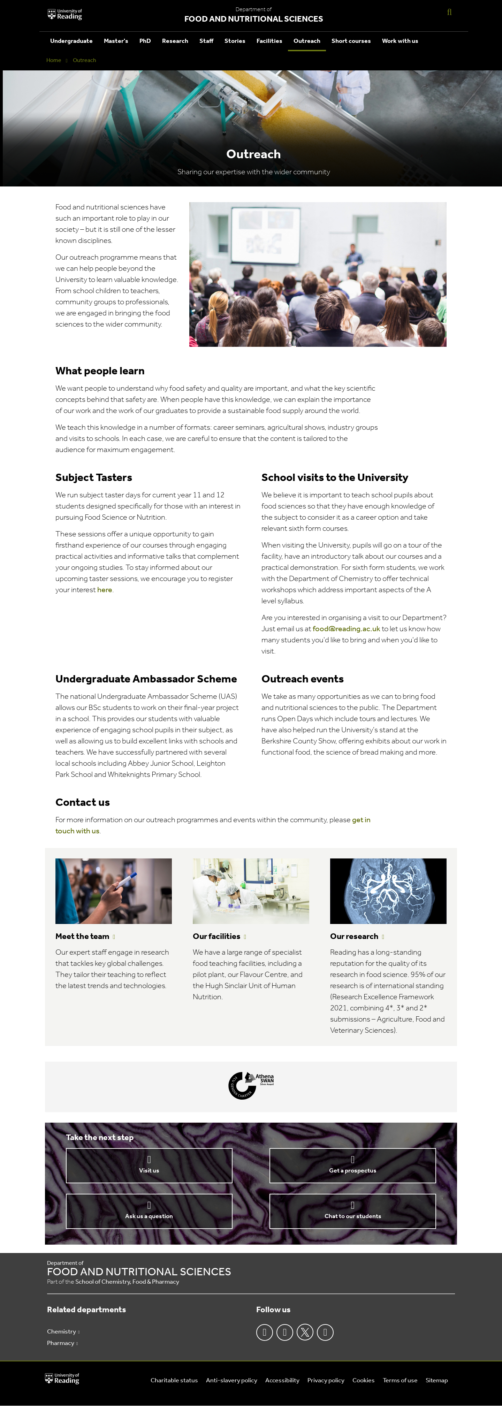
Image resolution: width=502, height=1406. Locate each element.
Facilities (269, 41)
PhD (145, 41)
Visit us (149, 1171)
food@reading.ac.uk (346, 629)
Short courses (351, 41)
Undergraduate (71, 41)
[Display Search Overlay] (449, 11)
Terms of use (400, 1380)
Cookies (363, 1380)
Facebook (264, 1332)
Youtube (325, 1332)
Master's (116, 41)
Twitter (305, 1332)
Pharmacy (60, 1343)
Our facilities (217, 937)
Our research (354, 937)
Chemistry (61, 1332)
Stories (235, 41)
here (104, 590)
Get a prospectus (352, 1171)
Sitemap (437, 1380)
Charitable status (174, 1380)
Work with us (400, 41)
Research (175, 41)
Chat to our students (353, 1216)
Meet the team (82, 937)
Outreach (307, 41)
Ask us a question (149, 1216)
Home (53, 60)
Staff (206, 41)
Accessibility (282, 1380)
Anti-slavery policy (231, 1380)
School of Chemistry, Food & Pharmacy (127, 1282)
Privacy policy (325, 1380)
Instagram (284, 1332)
